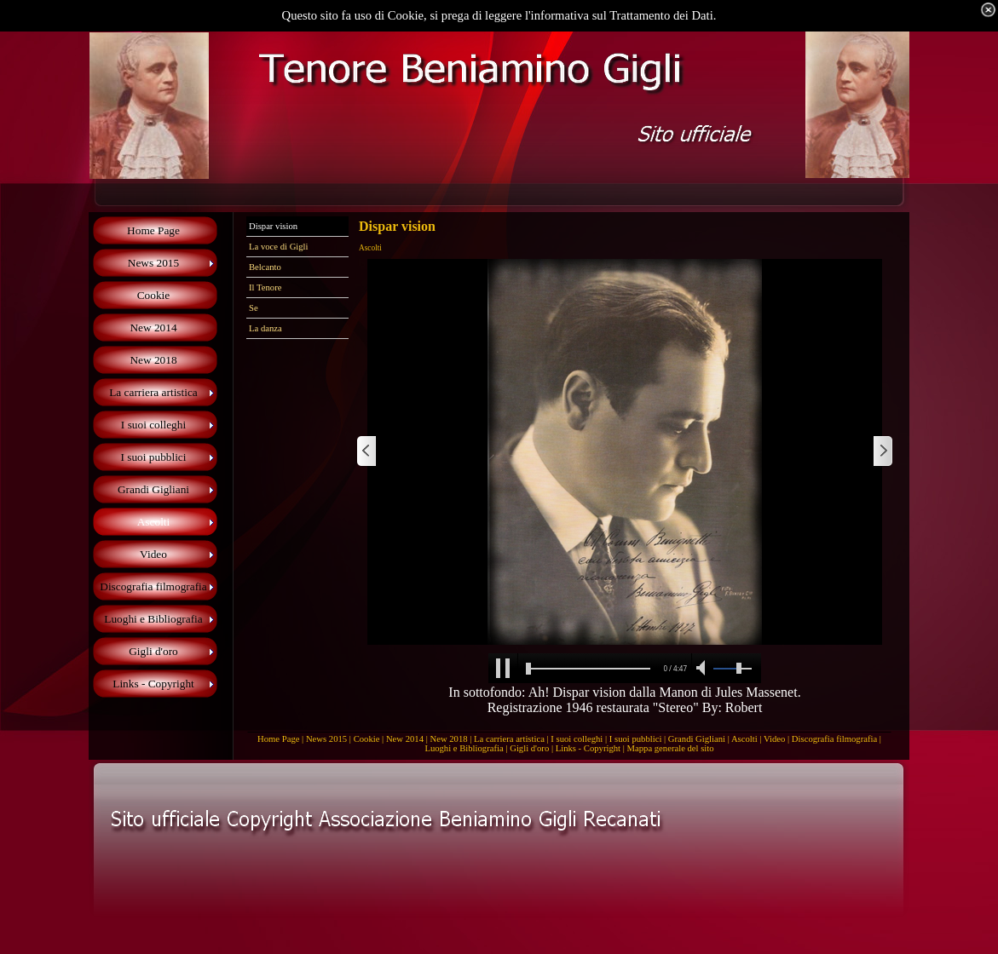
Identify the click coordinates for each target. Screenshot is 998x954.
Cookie (367, 739)
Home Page (278, 739)
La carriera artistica (509, 739)
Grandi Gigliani (696, 739)
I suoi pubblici (635, 739)
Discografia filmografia (834, 739)
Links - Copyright (588, 748)
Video (774, 739)
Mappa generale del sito (670, 748)
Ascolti (744, 739)
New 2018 (448, 739)
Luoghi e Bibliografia (463, 748)
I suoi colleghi (577, 739)
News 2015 (326, 739)
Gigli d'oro (529, 748)
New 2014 (405, 739)
